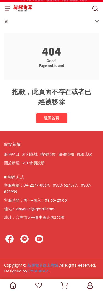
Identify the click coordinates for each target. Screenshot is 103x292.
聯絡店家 (84, 154)
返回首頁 (51, 118)
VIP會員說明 (33, 162)
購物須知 (48, 154)
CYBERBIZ (38, 271)
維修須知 (66, 154)
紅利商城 (30, 154)
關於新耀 (12, 162)
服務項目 (12, 154)
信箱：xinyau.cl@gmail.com (29, 208)
